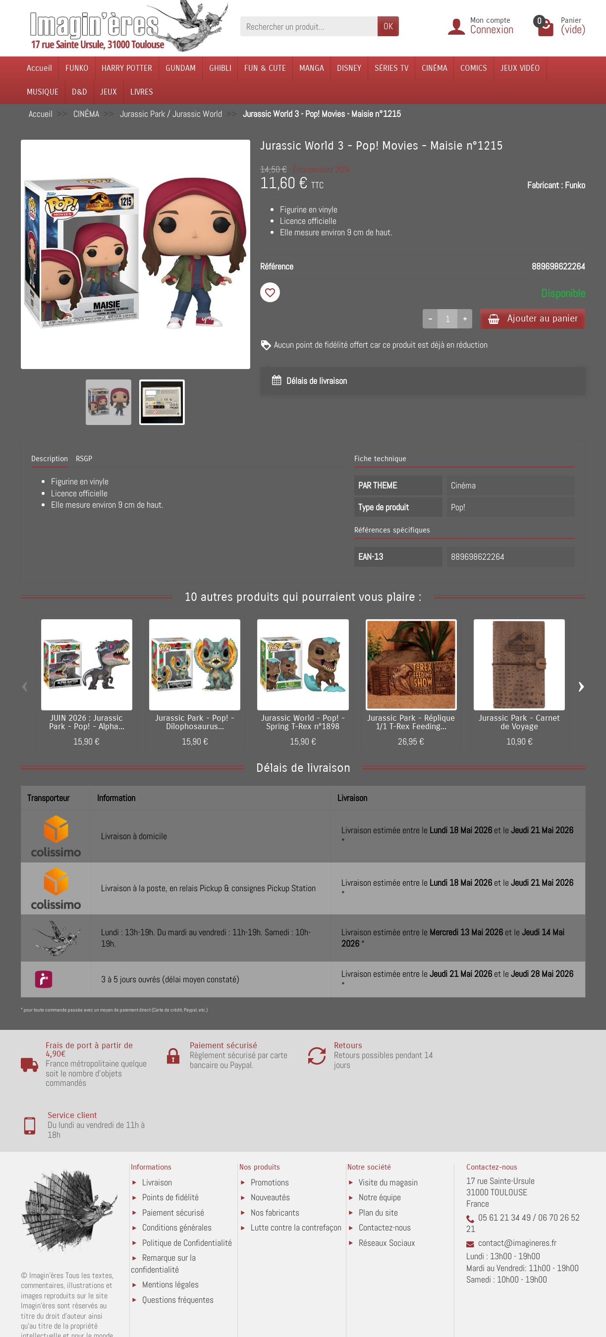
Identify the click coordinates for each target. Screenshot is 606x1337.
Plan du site (378, 1160)
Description (49, 458)
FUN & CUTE (265, 68)
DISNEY (349, 68)
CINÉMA (434, 68)
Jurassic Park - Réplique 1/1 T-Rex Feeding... (411, 722)
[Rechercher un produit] (309, 26)
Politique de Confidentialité (187, 1190)
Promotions (270, 1130)
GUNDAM (180, 68)
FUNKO (77, 68)
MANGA (311, 68)
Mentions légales (170, 1232)
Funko (575, 185)
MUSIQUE (42, 92)
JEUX (108, 92)
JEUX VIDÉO (520, 68)
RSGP (84, 458)
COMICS (473, 68)
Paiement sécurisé (173, 1160)
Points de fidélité (170, 1145)
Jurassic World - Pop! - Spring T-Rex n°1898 (303, 722)
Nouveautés (270, 1145)
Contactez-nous (385, 1175)
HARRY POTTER (127, 68)
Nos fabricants (275, 1160)
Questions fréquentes (178, 1247)
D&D (79, 92)
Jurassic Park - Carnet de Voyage (519, 722)
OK (388, 26)
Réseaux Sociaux (387, 1190)
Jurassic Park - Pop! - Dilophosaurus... (194, 722)
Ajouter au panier (532, 318)
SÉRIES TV (391, 68)
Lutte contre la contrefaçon (296, 1175)
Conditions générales (177, 1175)
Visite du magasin (388, 1130)
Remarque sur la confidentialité (163, 1212)
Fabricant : (545, 185)
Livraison (157, 1130)
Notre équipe (380, 1145)
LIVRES (141, 92)
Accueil (39, 68)
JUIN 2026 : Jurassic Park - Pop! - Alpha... (86, 722)
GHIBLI (220, 68)
